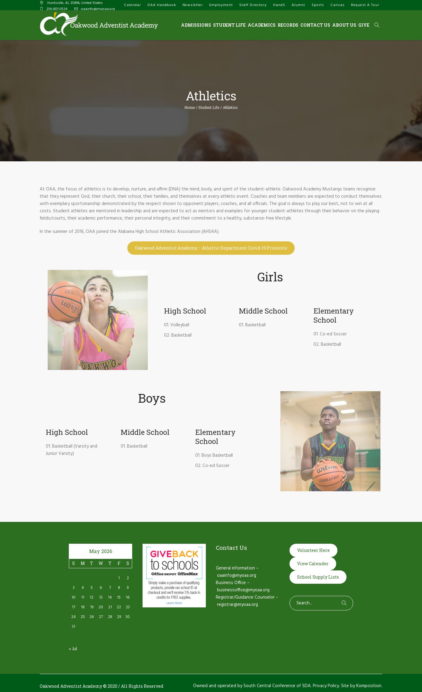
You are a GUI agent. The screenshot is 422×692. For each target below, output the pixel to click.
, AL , (74, 3)
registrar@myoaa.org (237, 604)
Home (189, 107)
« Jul (73, 649)
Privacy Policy (326, 686)
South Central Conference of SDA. (277, 686)
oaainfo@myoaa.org (98, 9)
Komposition (368, 686)
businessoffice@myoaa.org (243, 590)
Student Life (208, 107)
